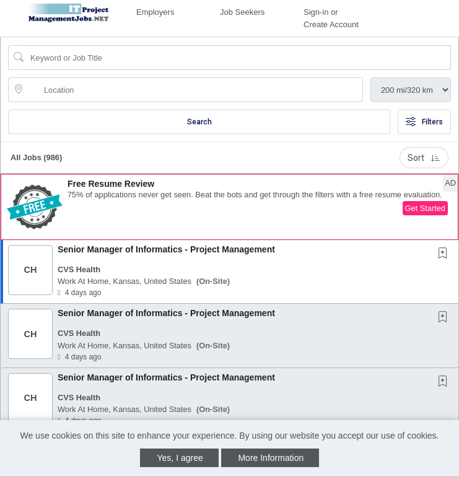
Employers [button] (155, 12)
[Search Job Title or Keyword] (238, 57)
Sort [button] (424, 158)
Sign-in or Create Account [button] (331, 18)
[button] (229, 207)
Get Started (425, 208)
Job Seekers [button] (242, 12)
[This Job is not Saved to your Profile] (445, 254)
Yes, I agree (180, 458)
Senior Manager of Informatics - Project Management (166, 249)
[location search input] (194, 89)
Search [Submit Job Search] (199, 122)
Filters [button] (424, 121)
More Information (271, 458)
